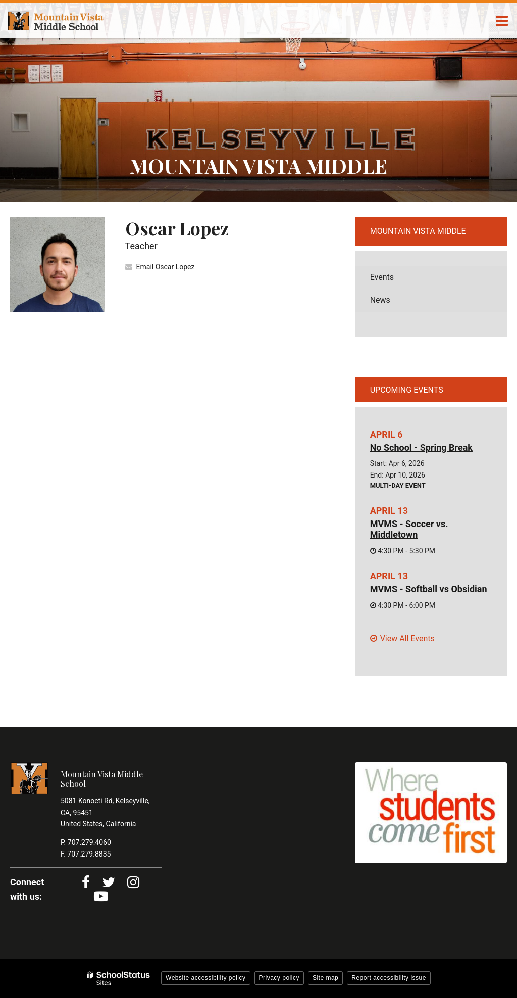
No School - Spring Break (421, 447)
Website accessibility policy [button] (206, 977)
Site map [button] (325, 977)
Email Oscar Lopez (165, 267)
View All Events (407, 638)
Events (382, 277)
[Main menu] (502, 20)
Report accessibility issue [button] (388, 977)
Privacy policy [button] (279, 977)
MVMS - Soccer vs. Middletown (409, 529)
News (380, 300)
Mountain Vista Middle (418, 231)
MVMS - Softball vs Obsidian (428, 589)
